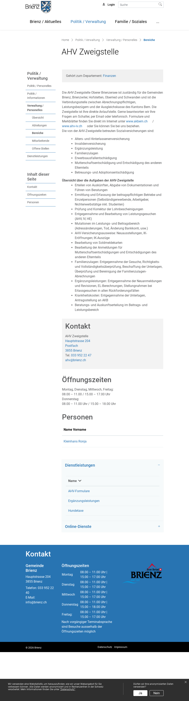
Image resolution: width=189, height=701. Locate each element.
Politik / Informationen (36, 130)
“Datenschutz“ (67, 689)
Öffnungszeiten (36, 229)
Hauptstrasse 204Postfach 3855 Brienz (77, 380)
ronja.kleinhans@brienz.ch (142, 481)
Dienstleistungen (37, 190)
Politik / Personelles (39, 120)
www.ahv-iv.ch (74, 161)
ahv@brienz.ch (75, 394)
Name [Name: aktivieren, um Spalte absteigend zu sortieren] (72, 530)
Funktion (92, 469)
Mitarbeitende (40, 175)
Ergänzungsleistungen (84, 550)
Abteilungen (39, 160)
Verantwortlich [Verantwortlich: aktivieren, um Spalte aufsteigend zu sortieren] (115, 530)
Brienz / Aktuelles (45, 21)
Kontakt (32, 221)
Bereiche (44, 167)
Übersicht (38, 152)
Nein (156, 693)
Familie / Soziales (131, 21)
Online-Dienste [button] (78, 575)
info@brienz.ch (36, 651)
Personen (33, 237)
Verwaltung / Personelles (35, 142)
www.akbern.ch (139, 156)
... (157, 21)
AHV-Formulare (79, 540)
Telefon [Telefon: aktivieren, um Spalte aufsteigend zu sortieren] (141, 530)
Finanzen (109, 110)
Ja (140, 693)
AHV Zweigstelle (116, 540)
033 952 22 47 (81, 390)
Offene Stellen (40, 183)
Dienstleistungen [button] (80, 514)
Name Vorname (70, 466)
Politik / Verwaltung (88, 21)
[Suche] (137, 5)
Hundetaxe (75, 559)
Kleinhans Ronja (116, 559)
